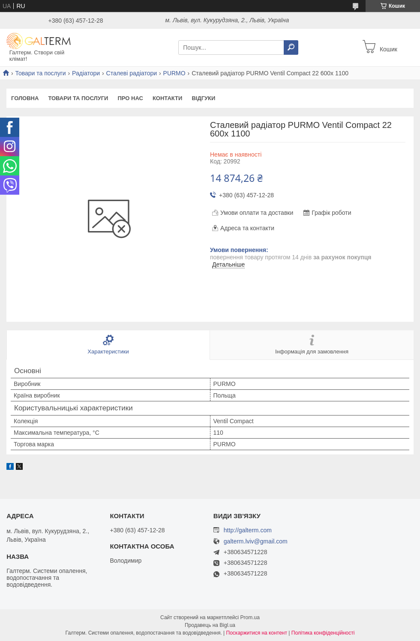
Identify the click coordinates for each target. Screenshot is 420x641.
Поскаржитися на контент (256, 633)
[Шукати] (291, 47)
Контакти (168, 98)
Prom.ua (250, 617)
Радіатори (86, 73)
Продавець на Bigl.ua (210, 625)
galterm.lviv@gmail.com (256, 541)
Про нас (130, 98)
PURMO (174, 73)
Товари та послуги (40, 73)
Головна (25, 98)
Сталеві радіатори (131, 73)
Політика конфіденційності (323, 633)
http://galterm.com (248, 530)
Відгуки (203, 98)
